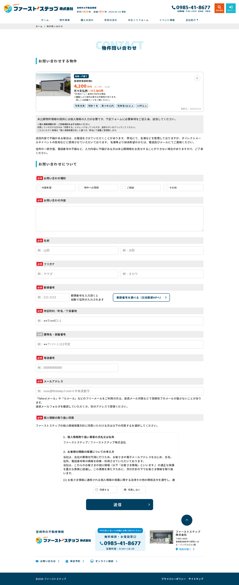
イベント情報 (167, 20)
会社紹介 (191, 20)
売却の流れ (110, 20)
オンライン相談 (101, 561)
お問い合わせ (46, 561)
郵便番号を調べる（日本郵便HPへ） (140, 297)
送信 (118, 504)
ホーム (45, 20)
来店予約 (73, 561)
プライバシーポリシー (173, 579)
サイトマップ (196, 579)
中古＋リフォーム (138, 20)
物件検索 (65, 20)
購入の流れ (87, 20)
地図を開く (183, 549)
